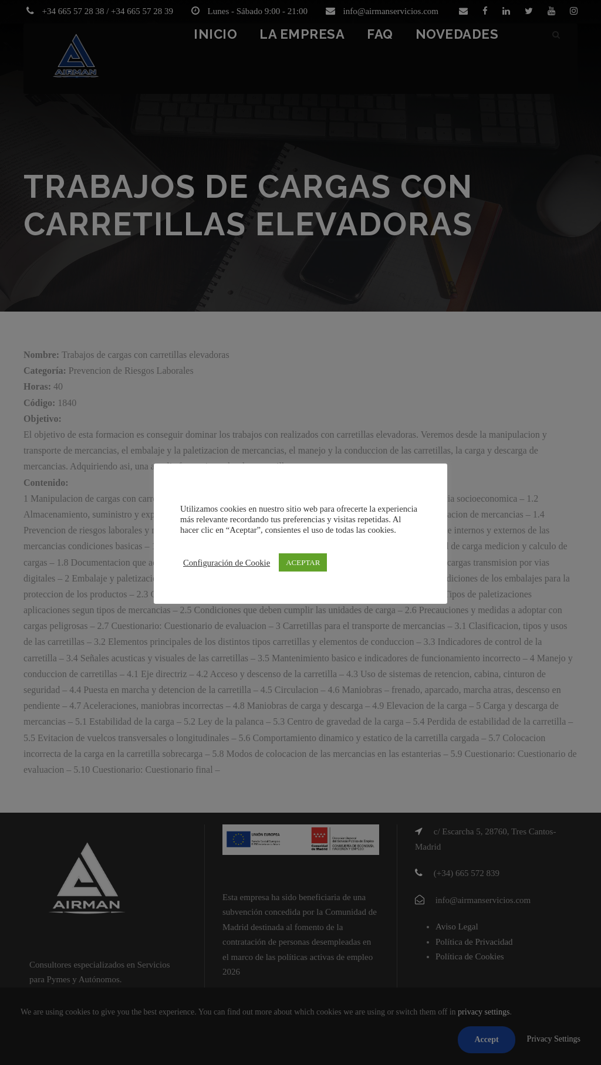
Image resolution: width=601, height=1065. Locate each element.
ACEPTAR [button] (303, 562)
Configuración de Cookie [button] (226, 562)
